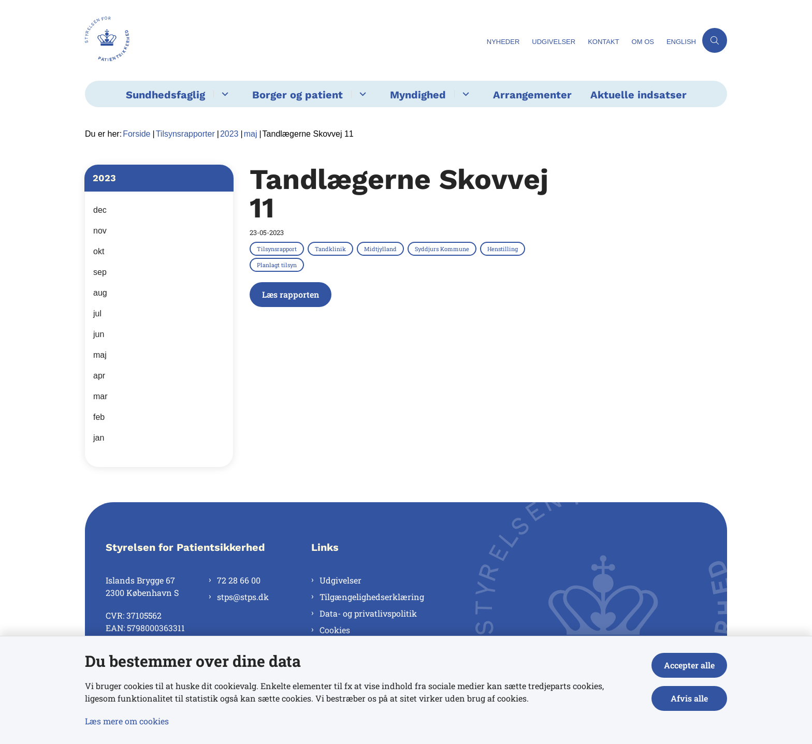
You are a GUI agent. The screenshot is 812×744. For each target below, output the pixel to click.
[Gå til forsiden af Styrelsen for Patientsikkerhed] (107, 40)
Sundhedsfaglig (165, 95)
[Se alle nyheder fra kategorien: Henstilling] (503, 248)
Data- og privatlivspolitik (368, 613)
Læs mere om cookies (127, 721)
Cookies (335, 629)
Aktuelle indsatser (638, 95)
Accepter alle (689, 665)
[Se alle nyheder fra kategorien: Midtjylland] (381, 248)
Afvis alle (689, 698)
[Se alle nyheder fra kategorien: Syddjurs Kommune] (443, 248)
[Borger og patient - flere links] (361, 94)
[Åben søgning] (714, 40)
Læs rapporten (290, 294)
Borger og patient (297, 95)
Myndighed (418, 95)
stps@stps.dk (243, 596)
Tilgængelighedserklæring (372, 596)
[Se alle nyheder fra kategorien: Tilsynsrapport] (278, 248)
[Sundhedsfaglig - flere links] (223, 94)
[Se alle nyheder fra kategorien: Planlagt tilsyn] (278, 264)
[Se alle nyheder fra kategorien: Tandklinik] (331, 248)
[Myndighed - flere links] (464, 94)
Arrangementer (532, 95)
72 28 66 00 (238, 580)
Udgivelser (340, 580)
